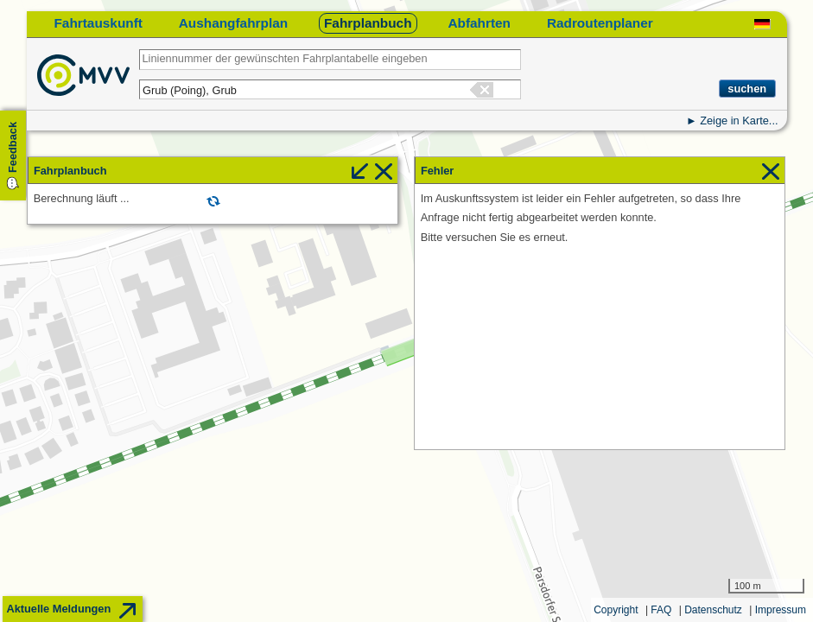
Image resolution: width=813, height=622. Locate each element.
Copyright (616, 610)
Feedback (12, 147)
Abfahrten (479, 23)
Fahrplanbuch (368, 23)
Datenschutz (713, 610)
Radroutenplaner (600, 23)
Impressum (780, 610)
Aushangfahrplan (233, 23)
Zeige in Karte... (739, 120)
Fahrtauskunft (98, 23)
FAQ (661, 610)
